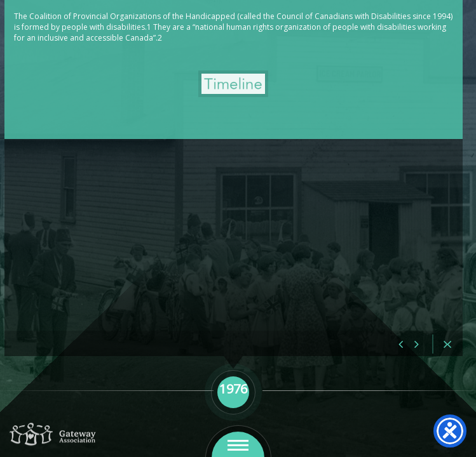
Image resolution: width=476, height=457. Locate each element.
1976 (107, 38)
